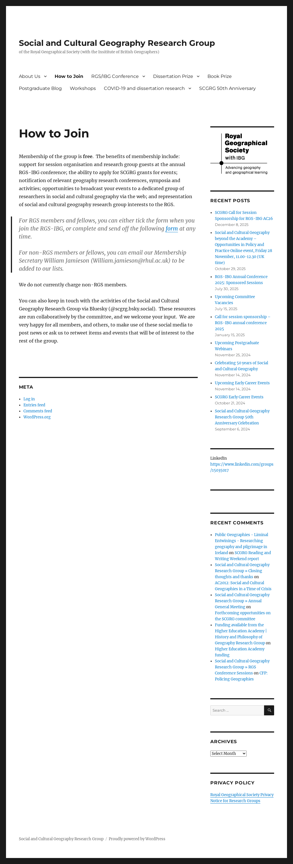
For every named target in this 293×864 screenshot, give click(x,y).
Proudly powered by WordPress (137, 839)
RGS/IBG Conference (115, 76)
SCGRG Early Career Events (239, 397)
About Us (29, 76)
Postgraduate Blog (40, 88)
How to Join (69, 76)
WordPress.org (37, 417)
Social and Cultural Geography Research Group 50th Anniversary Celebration (242, 417)
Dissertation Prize (173, 76)
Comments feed (37, 411)
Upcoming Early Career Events (242, 383)
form (172, 228)
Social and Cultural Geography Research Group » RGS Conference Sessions (242, 667)
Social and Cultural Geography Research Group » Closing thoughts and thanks (242, 570)
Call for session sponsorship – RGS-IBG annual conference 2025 (243, 322)
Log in (29, 399)
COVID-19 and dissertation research (144, 88)
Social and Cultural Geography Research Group (117, 43)
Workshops (83, 88)
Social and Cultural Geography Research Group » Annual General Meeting (242, 601)
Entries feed (34, 405)
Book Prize (219, 76)
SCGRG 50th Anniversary (227, 88)
